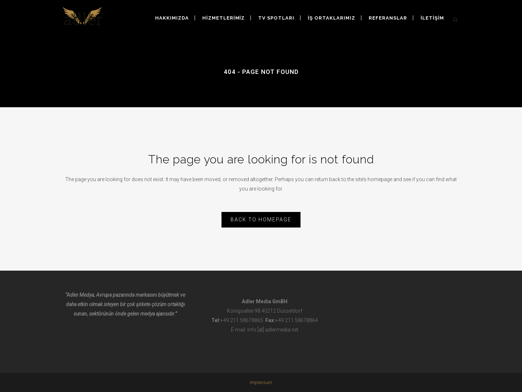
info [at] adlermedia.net (272, 330)
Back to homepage (261, 219)
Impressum (261, 382)
